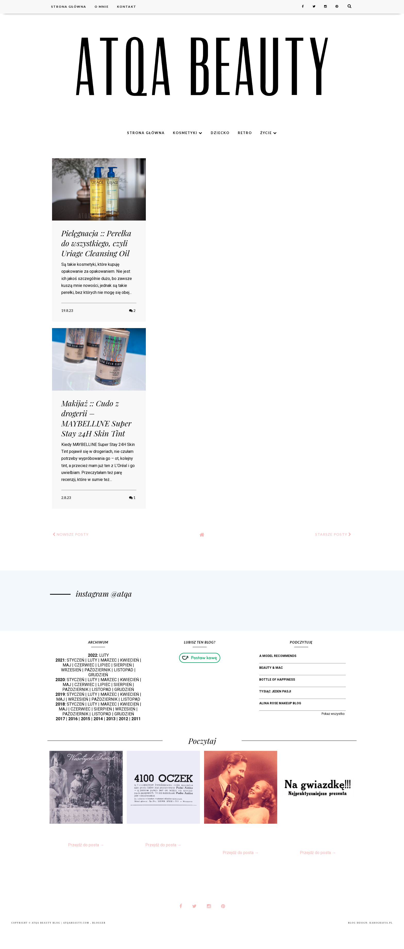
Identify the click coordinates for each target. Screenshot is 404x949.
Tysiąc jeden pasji (275, 712)
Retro (245, 133)
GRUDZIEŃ (98, 695)
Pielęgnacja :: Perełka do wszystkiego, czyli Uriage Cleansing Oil (96, 243)
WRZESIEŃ (71, 690)
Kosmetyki (188, 133)
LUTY (104, 675)
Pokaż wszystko (333, 734)
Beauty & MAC (271, 688)
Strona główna (68, 6)
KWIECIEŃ (129, 680)
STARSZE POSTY (333, 534)
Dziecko (220, 133)
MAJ (67, 685)
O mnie (102, 6)
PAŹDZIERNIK (98, 690)
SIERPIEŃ (123, 685)
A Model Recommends (277, 676)
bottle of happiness (277, 700)
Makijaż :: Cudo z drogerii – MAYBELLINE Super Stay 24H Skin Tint (96, 418)
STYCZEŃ (75, 680)
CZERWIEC (84, 685)
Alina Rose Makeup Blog (280, 724)
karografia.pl (381, 943)
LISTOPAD (123, 690)
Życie (268, 133)
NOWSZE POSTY (71, 534)
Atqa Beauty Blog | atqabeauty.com (61, 943)
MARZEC (108, 680)
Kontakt (126, 6)
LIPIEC (104, 685)
